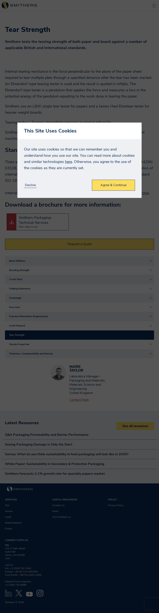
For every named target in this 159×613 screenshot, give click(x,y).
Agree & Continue (113, 185)
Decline (30, 185)
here (68, 161)
